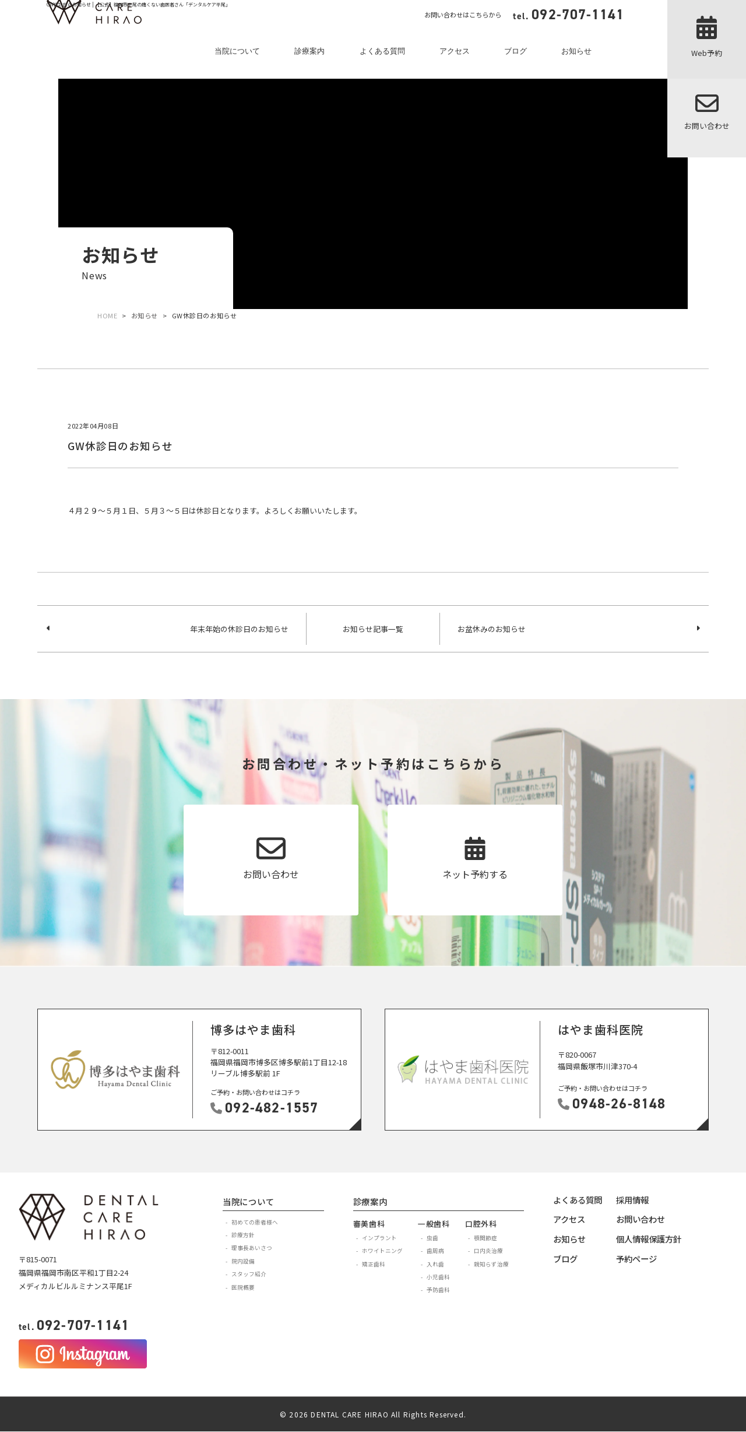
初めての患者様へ (254, 1222)
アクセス (454, 51)
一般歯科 (434, 1223)
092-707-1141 (74, 1325)
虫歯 (432, 1238)
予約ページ (636, 1258)
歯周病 (435, 1251)
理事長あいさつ (251, 1248)
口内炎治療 (488, 1251)
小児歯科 (438, 1277)
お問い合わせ (640, 1219)
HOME (107, 315)
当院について (237, 51)
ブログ (515, 51)
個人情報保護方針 (648, 1239)
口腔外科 (481, 1223)
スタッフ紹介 (248, 1274)
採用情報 (632, 1200)
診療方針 (243, 1235)
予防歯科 (438, 1290)
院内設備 (243, 1261)
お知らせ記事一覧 (373, 628)
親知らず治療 (491, 1264)
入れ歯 (435, 1264)
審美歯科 (369, 1223)
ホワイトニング (382, 1251)
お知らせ (576, 51)
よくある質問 (382, 51)
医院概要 (243, 1287)
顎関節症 (485, 1238)
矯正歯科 (373, 1264)
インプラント (379, 1238)
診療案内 (309, 51)
